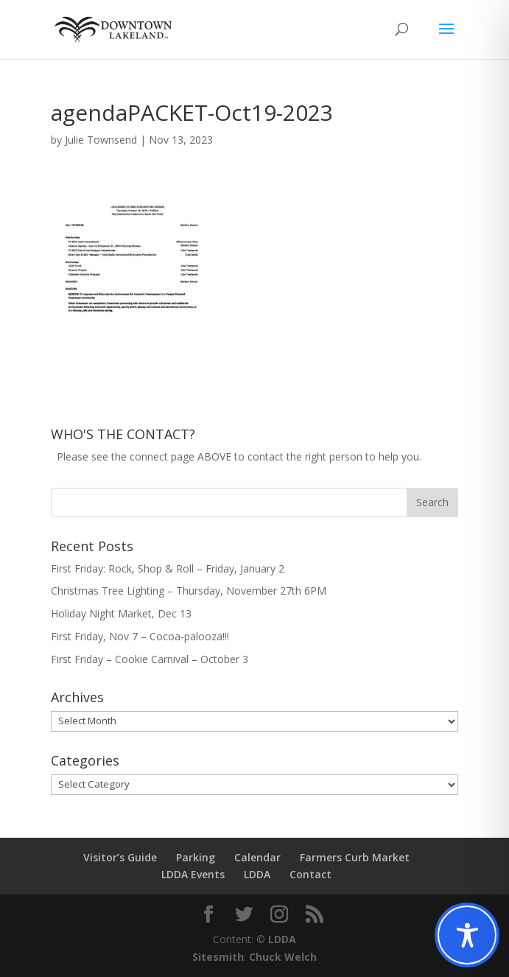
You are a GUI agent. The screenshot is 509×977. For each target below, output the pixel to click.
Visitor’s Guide (120, 857)
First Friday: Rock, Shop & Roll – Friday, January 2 (167, 568)
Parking (195, 857)
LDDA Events (193, 874)
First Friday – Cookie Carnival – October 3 (149, 659)
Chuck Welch (283, 957)
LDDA (257, 874)
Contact (310, 874)
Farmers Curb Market (355, 857)
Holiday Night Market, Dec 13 (121, 613)
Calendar (257, 857)
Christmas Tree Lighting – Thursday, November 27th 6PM (188, 591)
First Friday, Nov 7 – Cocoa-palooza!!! (140, 636)
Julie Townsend (101, 140)
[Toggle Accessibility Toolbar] (467, 935)
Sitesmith (218, 957)
